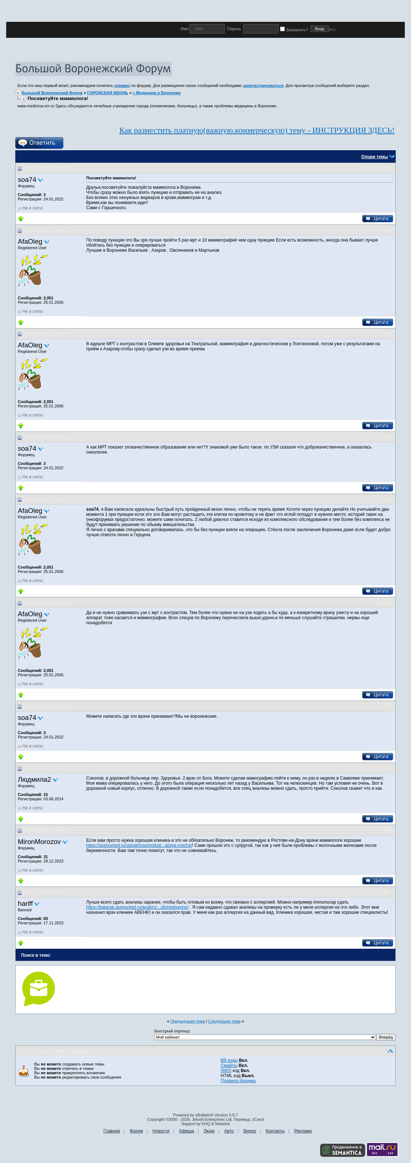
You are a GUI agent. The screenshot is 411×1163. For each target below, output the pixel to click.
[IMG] (226, 1070)
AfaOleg (30, 241)
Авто (229, 1131)
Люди (209, 1131)
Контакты (275, 1131)
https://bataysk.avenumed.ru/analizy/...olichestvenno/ (137, 907)
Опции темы (374, 156)
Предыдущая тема (187, 1021)
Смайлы (229, 1065)
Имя (185, 29)
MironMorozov (39, 841)
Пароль (234, 29)
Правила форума (238, 1080)
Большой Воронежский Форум (52, 93)
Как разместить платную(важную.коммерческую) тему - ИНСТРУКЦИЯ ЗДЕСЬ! (257, 130)
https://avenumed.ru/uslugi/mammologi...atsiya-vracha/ (139, 845)
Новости (160, 1131)
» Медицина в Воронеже (157, 93)
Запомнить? (295, 30)
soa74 (27, 179)
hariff (25, 903)
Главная (111, 1131)
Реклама (303, 1131)
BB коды (229, 1060)
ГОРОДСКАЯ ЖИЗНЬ (107, 93)
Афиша (186, 1131)
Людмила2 (34, 779)
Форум (136, 1131)
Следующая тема (224, 1021)
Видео (249, 1131)
